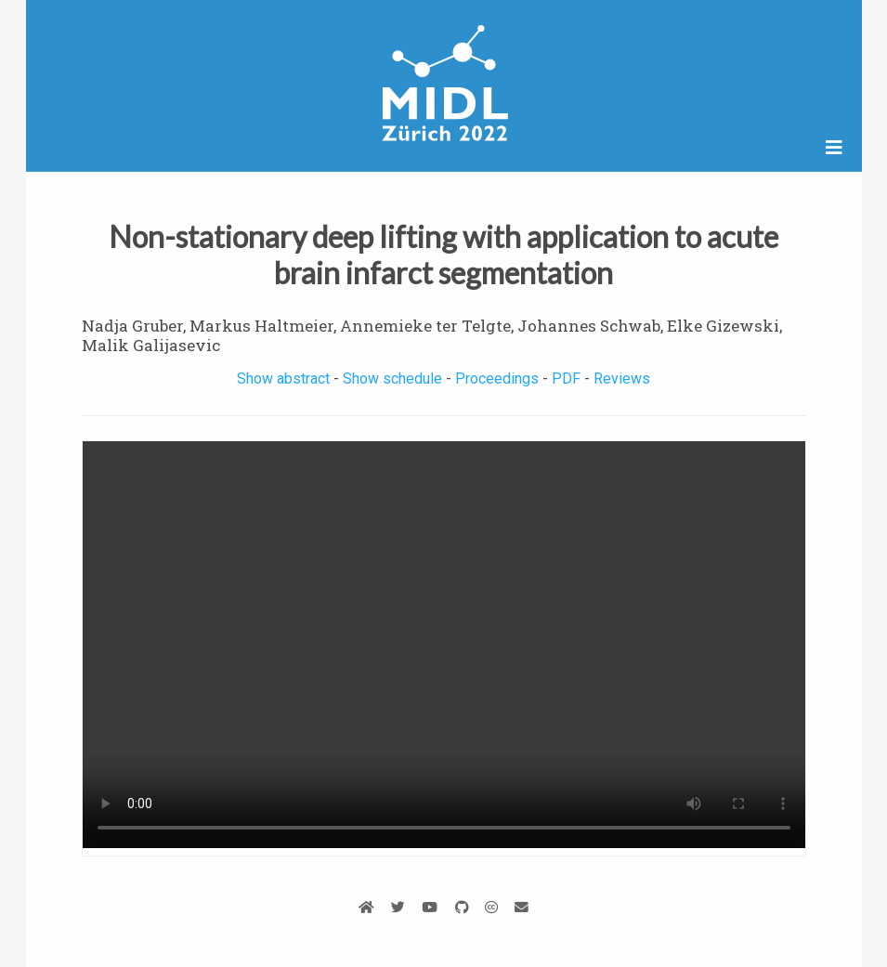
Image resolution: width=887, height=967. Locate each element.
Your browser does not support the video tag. (444, 644)
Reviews (622, 378)
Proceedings (497, 378)
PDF (566, 378)
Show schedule (392, 378)
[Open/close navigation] (834, 147)
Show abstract (283, 378)
